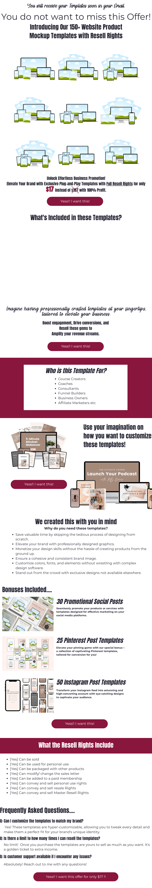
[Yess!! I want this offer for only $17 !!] (75, 876)
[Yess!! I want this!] (75, 201)
